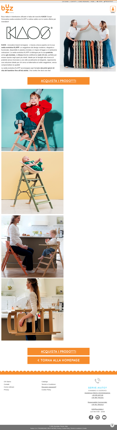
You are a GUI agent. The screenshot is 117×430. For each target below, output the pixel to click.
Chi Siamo (65, 1)
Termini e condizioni (76, 428)
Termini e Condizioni (49, 384)
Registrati (108, 1)
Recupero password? (49, 387)
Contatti (73, 1)
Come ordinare (83, 1)
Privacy (6, 390)
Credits (85, 428)
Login (99, 1)
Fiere (92, 1)
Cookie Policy (46, 390)
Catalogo (45, 381)
